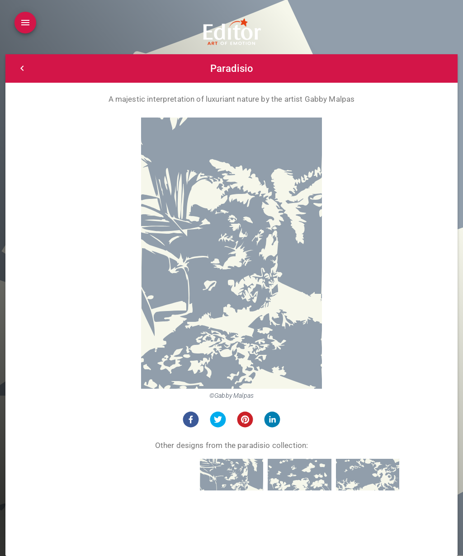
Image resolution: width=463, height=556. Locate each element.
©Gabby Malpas (231, 395)
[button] (191, 419)
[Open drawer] (25, 22)
